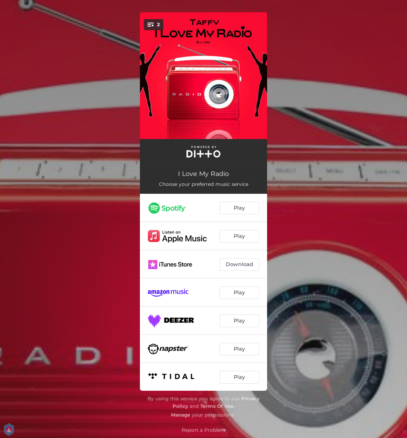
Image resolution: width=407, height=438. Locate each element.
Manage (180, 415)
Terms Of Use (217, 406)
